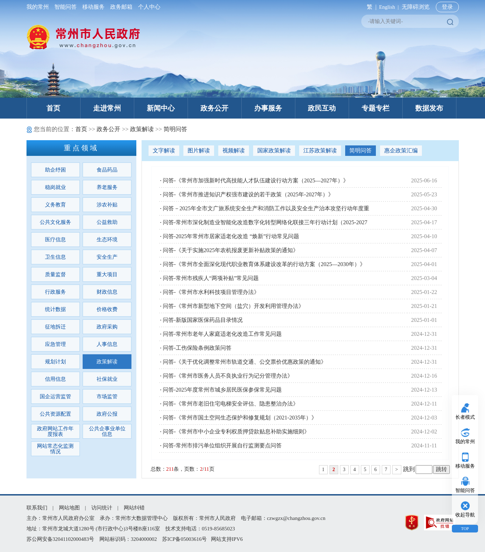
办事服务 (268, 108)
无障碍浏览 (415, 7)
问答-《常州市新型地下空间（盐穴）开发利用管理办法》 (233, 306)
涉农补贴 (107, 204)
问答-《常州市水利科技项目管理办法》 (211, 292)
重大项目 (107, 274)
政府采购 (107, 327)
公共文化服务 (55, 222)
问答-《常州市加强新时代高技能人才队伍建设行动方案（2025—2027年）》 (256, 180)
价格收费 (107, 309)
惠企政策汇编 (401, 150)
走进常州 (107, 108)
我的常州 (39, 7)
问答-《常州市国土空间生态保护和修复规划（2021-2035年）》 (240, 418)
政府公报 (107, 414)
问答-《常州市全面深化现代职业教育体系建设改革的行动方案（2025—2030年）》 (264, 264)
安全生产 (107, 257)
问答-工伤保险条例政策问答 (197, 348)
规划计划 (55, 361)
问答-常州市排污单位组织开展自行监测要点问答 (222, 445)
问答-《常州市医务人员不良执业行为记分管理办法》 (228, 376)
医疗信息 (55, 239)
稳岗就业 (55, 187)
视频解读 (233, 150)
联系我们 (36, 508)
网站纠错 (134, 508)
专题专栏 (375, 108)
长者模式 (465, 417)
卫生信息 (55, 257)
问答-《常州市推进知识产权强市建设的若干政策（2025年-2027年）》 (248, 194)
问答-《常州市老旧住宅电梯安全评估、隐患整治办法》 (230, 404)
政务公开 (214, 108)
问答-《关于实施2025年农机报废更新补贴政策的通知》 (230, 250)
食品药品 (107, 170)
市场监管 (107, 396)
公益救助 (107, 222)
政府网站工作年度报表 (55, 431)
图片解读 (199, 150)
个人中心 (147, 7)
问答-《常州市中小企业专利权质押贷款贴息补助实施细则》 (236, 431)
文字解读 (164, 150)
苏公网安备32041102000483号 (60, 539)
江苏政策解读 (320, 150)
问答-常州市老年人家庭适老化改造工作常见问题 (222, 334)
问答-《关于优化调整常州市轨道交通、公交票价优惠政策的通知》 (244, 362)
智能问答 (65, 7)
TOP (465, 528)
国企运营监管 (55, 396)
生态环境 (107, 239)
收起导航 (465, 514)
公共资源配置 (55, 414)
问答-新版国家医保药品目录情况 (203, 320)
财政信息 (107, 292)
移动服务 (93, 7)
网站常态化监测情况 (55, 448)
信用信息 (55, 379)
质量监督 (55, 274)
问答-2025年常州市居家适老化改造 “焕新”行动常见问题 (231, 236)
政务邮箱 (121, 7)
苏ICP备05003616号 (184, 539)
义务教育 (55, 204)
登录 (447, 7)
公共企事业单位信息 (107, 431)
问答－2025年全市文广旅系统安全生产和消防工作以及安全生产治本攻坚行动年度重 (266, 208)
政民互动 (322, 108)
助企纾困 (55, 170)
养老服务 (107, 187)
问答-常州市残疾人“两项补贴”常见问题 (211, 278)
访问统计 (101, 508)
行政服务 (55, 292)
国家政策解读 (274, 150)
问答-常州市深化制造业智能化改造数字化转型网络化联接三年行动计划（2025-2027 (265, 222)
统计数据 (55, 309)
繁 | (370, 7)
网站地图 (69, 508)
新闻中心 (161, 108)
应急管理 (55, 344)
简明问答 (175, 129)
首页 (53, 108)
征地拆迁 (55, 327)
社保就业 (107, 379)
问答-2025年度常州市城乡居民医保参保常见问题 (222, 390)
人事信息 (107, 344)
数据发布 (429, 108)
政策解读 (142, 129)
